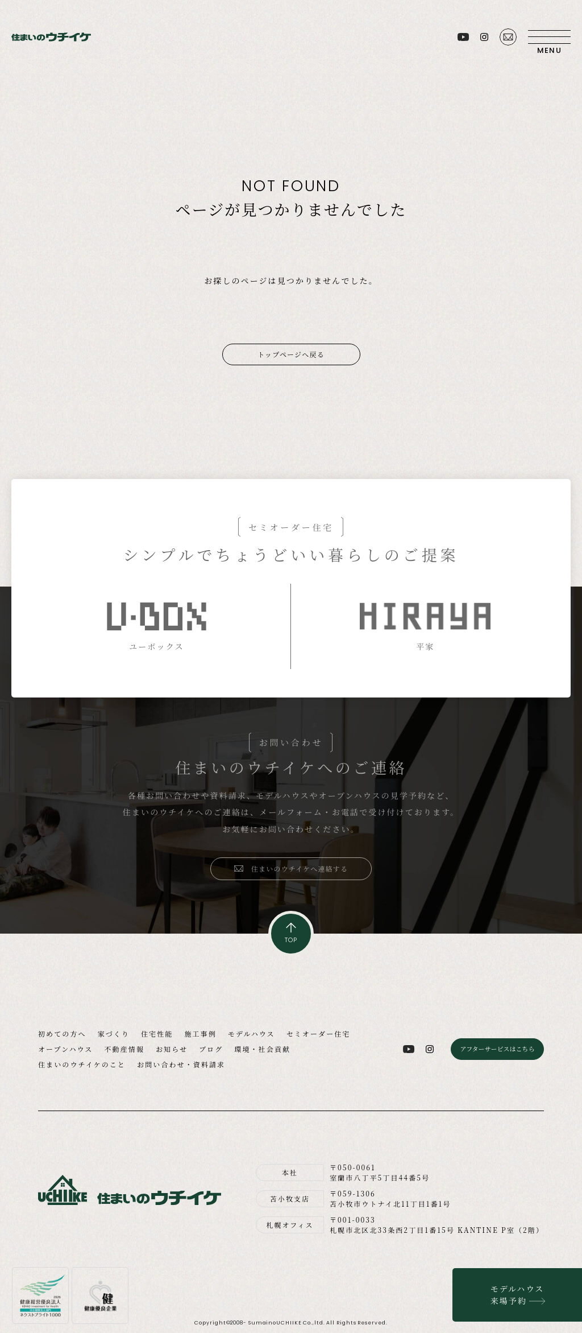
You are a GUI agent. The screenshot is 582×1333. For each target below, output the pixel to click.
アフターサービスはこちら (497, 1048)
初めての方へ (62, 1033)
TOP (291, 939)
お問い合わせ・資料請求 (181, 1064)
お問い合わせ (508, 37)
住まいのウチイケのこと (82, 1064)
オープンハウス (65, 1049)
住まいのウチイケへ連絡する (299, 868)
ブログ (211, 1049)
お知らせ (172, 1049)
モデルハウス (251, 1033)
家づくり (114, 1033)
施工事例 (200, 1033)
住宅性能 (157, 1033)
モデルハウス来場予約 (517, 1294)
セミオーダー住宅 (318, 1033)
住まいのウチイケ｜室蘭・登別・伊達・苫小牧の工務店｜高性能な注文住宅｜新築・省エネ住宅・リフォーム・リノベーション (51, 37)
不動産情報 (124, 1049)
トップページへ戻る (291, 354)
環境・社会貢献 (262, 1049)
